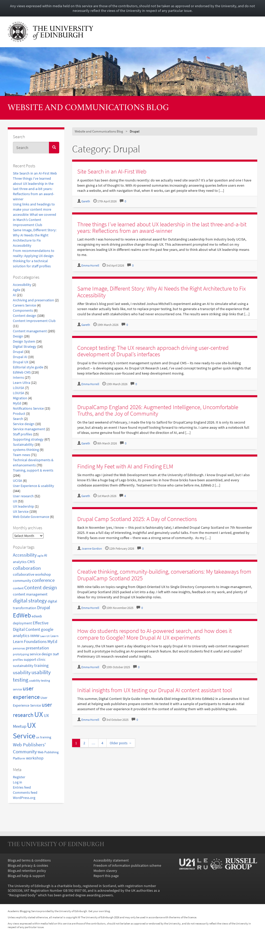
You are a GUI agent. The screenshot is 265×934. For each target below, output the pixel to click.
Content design (24, 315)
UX (15, 501)
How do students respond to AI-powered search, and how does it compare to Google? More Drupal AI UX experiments (154, 634)
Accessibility (22, 284)
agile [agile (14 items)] (40, 555)
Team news (21, 454)
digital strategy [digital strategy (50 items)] (30, 600)
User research (23, 496)
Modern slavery (105, 870)
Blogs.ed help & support (26, 875)
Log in (17, 782)
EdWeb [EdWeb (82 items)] (22, 615)
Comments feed (25, 792)
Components (23, 310)
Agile (16, 289)
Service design (24, 423)
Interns (18, 377)
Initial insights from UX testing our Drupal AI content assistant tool (154, 690)
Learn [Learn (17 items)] (54, 636)
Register (19, 777)
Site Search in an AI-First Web (35, 173)
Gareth (85, 201)
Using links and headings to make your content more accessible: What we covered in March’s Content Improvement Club (34, 214)
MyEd (17, 403)
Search (18, 418)
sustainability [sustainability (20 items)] (23, 666)
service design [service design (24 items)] (41, 653)
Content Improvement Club (34, 320)
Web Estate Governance (31, 516)
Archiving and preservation (33, 300)
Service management (29, 429)
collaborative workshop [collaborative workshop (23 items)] (32, 574)
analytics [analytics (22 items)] (20, 561)
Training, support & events (33, 470)
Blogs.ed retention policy (27, 870)
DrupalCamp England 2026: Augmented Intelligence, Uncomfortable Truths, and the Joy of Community (157, 410)
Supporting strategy (28, 439)
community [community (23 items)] (22, 580)
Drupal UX (20, 362)
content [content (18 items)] (18, 588)
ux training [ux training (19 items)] (43, 737)
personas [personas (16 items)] (19, 648)
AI (14, 295)
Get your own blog (99, 911)
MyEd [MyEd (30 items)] (52, 641)
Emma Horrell (90, 265)
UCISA (17, 480)
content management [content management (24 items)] (30, 594)
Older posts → (121, 743)
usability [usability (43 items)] (22, 672)
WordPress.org (24, 797)
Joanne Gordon (91, 548)
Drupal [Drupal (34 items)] (43, 607)
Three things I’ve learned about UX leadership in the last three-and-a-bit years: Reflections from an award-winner (33, 188)
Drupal (18, 351)
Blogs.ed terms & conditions (29, 860)
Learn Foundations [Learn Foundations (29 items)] (30, 641)
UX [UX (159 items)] (38, 714)
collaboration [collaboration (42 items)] (27, 568)
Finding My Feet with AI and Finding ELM (125, 466)
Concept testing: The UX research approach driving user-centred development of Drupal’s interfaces (153, 351)
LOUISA (18, 387)
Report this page (106, 875)
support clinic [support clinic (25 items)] (35, 659)
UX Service (21, 511)
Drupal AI (20, 356)
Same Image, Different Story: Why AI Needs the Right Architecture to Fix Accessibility (161, 292)
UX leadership (23, 506)
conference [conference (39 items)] (43, 580)
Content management (30, 331)
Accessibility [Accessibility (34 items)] (25, 555)
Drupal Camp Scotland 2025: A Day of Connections (137, 519)
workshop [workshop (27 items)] (35, 758)
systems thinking (26, 449)
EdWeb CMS (22, 372)
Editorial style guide (28, 367)
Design (18, 336)
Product (19, 413)
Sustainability (23, 444)
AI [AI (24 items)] (45, 555)
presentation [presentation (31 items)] (37, 648)
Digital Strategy (24, 346)
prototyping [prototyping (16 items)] (21, 654)
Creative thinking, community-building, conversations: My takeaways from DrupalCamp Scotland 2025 (164, 575)
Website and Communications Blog (88, 108)
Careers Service (24, 305)
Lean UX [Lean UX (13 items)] (45, 636)
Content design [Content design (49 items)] (40, 587)
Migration (20, 398)
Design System (24, 341)
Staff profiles (22, 434)
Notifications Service (28, 408)
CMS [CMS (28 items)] (31, 561)
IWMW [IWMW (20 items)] (34, 636)
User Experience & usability (33, 485)
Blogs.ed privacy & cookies (28, 865)
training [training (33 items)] (41, 665)
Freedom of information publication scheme (127, 865)
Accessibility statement (111, 860)
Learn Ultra (21, 382)
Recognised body (22, 895)
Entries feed (22, 787)
